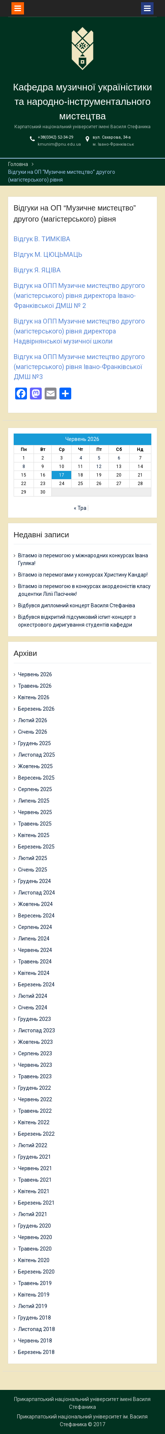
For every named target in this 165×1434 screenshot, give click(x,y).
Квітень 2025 (33, 835)
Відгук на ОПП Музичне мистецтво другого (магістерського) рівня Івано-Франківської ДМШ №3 (79, 367)
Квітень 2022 (33, 1122)
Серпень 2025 (35, 789)
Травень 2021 (35, 1180)
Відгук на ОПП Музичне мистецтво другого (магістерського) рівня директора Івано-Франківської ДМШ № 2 (79, 295)
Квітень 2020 (33, 1260)
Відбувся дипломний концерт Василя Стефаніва (76, 605)
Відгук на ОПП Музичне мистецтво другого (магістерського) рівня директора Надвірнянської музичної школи (79, 331)
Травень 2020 (35, 1249)
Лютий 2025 (32, 858)
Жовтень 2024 (35, 904)
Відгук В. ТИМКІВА (42, 239)
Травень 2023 (35, 1076)
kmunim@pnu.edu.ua (59, 144)
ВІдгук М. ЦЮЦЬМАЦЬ (48, 254)
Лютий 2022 (32, 1145)
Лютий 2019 (32, 1306)
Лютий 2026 (32, 720)
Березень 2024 (36, 984)
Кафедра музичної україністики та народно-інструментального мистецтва (82, 102)
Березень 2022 (36, 1134)
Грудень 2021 (34, 1157)
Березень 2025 (36, 847)
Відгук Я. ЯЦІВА (37, 270)
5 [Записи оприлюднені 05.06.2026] (99, 458)
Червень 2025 (35, 812)
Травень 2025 (35, 824)
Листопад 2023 (36, 1030)
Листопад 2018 (36, 1329)
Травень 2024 (35, 962)
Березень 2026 (36, 709)
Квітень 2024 (33, 973)
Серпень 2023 (35, 1053)
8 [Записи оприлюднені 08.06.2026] (24, 466)
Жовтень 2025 (35, 766)
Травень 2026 (35, 686)
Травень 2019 (35, 1283)
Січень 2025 (32, 870)
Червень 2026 (35, 674)
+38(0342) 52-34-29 (55, 137)
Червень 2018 (35, 1341)
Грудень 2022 (34, 1088)
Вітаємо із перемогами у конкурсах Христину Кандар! (83, 575)
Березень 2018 (36, 1352)
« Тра (80, 508)
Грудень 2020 (34, 1226)
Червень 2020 (35, 1237)
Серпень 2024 (35, 927)
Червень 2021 (35, 1168)
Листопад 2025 (36, 755)
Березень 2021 (36, 1203)
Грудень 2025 (34, 743)
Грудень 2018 (34, 1318)
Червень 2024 (35, 950)
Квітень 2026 (33, 697)
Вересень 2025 (36, 778)
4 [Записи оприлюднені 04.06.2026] (80, 458)
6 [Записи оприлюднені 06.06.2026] (119, 458)
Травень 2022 (35, 1111)
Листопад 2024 (36, 893)
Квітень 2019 (33, 1295)
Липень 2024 (33, 939)
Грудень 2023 (34, 1019)
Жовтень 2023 (35, 1042)
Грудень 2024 (34, 881)
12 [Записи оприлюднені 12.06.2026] (99, 466)
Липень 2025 (33, 801)
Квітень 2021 (33, 1191)
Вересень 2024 (36, 916)
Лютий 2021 (32, 1214)
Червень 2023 (35, 1065)
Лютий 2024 (32, 996)
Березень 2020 (36, 1272)
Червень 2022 (35, 1099)
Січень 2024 (32, 1007)
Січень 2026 (32, 732)
